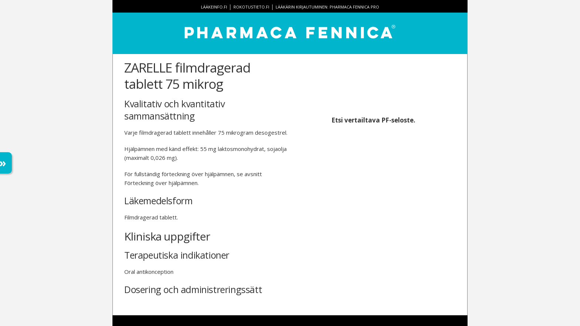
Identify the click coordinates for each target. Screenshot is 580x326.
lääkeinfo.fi (214, 7)
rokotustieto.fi (251, 7)
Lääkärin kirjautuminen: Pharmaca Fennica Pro (327, 7)
